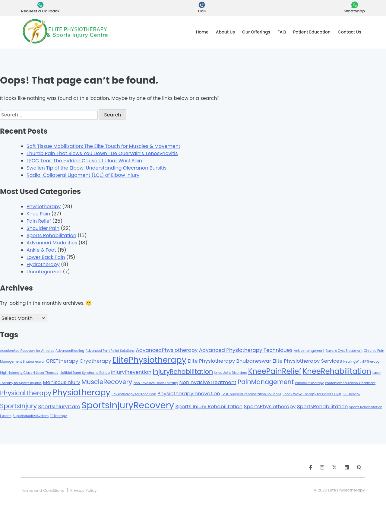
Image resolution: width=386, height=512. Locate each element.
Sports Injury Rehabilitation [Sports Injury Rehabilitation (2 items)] (208, 406)
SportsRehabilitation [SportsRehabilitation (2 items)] (322, 406)
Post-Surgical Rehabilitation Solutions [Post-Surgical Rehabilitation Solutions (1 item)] (251, 394)
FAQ (281, 32)
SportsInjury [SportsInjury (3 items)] (18, 406)
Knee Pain (38, 213)
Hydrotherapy (43, 264)
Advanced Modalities (52, 242)
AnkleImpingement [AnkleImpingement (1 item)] (309, 350)
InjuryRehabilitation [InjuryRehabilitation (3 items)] (183, 371)
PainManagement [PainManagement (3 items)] (266, 381)
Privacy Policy (83, 490)
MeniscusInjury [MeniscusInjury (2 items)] (61, 382)
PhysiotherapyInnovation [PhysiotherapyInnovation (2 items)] (188, 393)
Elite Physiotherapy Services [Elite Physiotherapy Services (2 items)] (307, 360)
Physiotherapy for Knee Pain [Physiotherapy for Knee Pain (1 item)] (134, 394)
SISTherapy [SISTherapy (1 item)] (351, 394)
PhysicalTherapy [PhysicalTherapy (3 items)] (25, 393)
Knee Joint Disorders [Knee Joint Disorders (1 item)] (230, 372)
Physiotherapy (44, 206)
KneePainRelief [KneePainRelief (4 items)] (275, 371)
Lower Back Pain (46, 257)
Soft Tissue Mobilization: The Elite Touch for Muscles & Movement (103, 146)
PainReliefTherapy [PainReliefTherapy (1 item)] (309, 383)
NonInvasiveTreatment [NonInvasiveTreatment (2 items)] (207, 382)
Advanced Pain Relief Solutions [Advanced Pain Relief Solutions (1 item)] (109, 350)
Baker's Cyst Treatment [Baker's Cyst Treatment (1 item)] (344, 350)
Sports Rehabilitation (51, 235)
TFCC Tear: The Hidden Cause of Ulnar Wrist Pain (84, 160)
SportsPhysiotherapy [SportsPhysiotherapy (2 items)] (270, 406)
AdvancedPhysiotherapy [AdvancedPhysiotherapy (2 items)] (167, 350)
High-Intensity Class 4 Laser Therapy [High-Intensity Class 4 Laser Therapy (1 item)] (29, 372)
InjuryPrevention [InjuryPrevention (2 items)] (131, 372)
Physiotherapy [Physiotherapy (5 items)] (81, 392)
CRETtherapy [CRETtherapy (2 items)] (62, 360)
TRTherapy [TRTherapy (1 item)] (58, 416)
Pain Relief (39, 221)
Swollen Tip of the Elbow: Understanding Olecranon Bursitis (96, 167)
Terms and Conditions (42, 490)
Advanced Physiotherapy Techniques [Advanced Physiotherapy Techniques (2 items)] (246, 350)
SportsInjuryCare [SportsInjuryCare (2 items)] (59, 406)
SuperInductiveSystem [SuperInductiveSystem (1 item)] (31, 416)
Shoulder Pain (43, 228)
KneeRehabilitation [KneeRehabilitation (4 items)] (337, 371)
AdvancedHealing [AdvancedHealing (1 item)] (69, 350)
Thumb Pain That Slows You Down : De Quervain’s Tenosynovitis (102, 153)
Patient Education (312, 32)
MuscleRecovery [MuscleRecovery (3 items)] (106, 381)
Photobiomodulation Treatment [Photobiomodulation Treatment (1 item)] (350, 383)
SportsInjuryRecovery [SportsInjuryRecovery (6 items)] (127, 405)
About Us (225, 32)
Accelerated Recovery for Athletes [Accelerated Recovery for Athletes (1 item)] (27, 350)
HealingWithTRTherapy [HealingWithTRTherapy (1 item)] (361, 361)
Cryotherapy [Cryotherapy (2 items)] (95, 360)
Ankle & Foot (41, 249)
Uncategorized (44, 271)
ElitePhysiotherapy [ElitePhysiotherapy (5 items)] (149, 359)
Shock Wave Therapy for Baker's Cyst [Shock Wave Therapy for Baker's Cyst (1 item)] (312, 394)
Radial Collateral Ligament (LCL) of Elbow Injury (83, 175)
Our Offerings (256, 32)
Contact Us (349, 32)
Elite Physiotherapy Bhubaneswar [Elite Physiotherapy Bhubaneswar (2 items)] (229, 360)
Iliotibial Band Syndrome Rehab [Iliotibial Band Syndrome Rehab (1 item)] (85, 372)
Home (202, 32)
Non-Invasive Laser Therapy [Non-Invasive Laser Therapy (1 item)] (156, 383)
